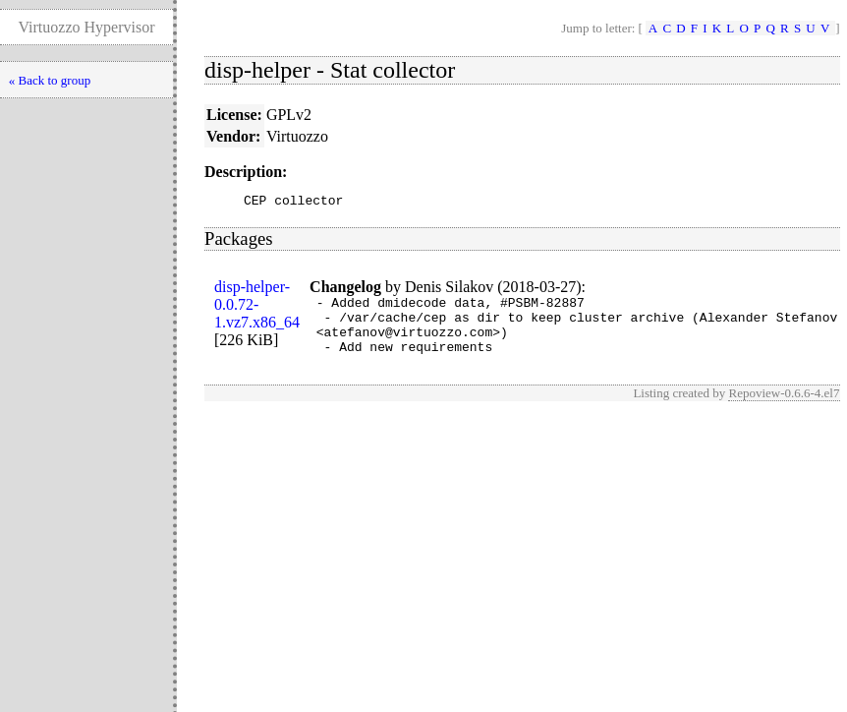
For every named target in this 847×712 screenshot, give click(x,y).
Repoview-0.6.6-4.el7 (783, 407)
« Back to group (49, 80)
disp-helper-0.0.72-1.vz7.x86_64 (257, 307)
